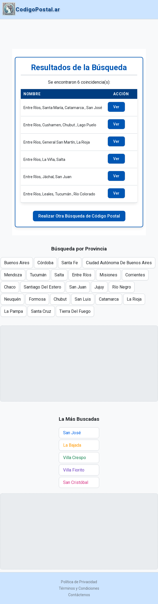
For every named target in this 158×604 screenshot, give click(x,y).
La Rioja (134, 299)
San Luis (83, 299)
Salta (59, 274)
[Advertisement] (79, 34)
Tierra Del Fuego (75, 311)
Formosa (37, 299)
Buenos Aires (16, 262)
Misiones (108, 274)
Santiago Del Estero (42, 287)
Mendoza (13, 274)
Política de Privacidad (79, 582)
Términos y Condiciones (79, 588)
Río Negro (121, 287)
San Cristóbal (75, 482)
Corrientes (135, 274)
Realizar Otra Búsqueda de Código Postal (79, 216)
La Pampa (13, 311)
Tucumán (38, 274)
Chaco (10, 287)
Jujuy (99, 287)
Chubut (60, 299)
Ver (116, 107)
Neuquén (12, 299)
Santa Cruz (41, 311)
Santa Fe (69, 262)
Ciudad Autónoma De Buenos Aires (119, 262)
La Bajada (72, 445)
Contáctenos (79, 595)
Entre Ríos (81, 274)
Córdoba (45, 262)
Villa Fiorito (73, 470)
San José (72, 432)
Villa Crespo (74, 457)
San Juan (77, 287)
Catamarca (109, 299)
